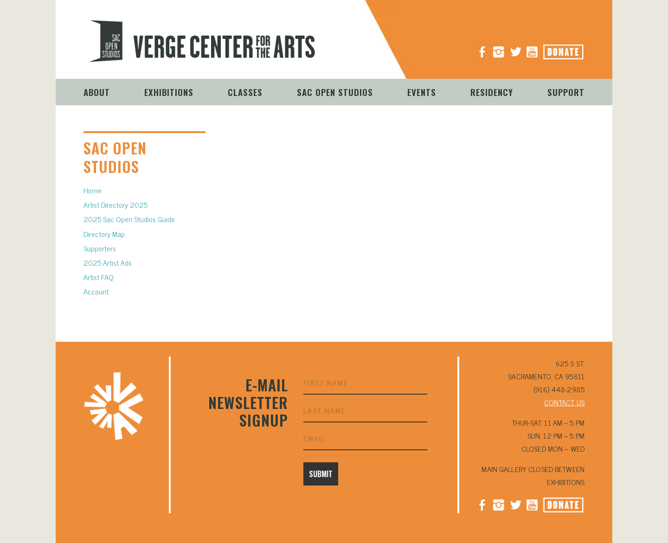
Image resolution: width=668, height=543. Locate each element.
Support (565, 91)
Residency (491, 91)
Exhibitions (168, 91)
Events (421, 91)
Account (96, 291)
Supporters (100, 248)
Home (93, 190)
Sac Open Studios (335, 91)
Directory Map (104, 234)
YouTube (532, 48)
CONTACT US (564, 402)
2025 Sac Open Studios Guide (129, 219)
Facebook (482, 504)
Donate (573, 49)
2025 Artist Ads (108, 262)
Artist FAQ (99, 277)
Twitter (515, 504)
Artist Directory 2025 (116, 204)
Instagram (498, 48)
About (97, 91)
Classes (245, 91)
